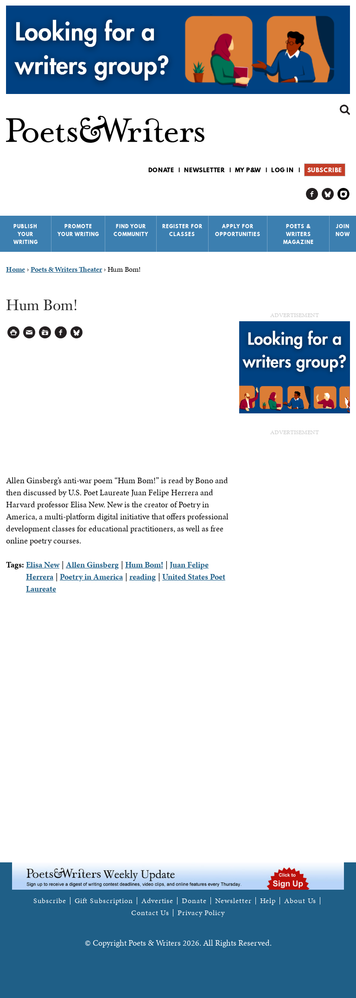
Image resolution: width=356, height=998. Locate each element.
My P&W (248, 170)
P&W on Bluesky (328, 194)
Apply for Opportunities (238, 230)
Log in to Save (45, 332)
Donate (161, 170)
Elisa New (42, 564)
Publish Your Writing (25, 234)
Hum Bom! (144, 564)
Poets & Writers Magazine (298, 234)
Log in (282, 170)
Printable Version (13, 332)
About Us (300, 900)
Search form (345, 110)
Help (268, 900)
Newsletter (204, 170)
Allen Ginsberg (92, 564)
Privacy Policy (201, 913)
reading (142, 576)
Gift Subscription (104, 900)
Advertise (157, 900)
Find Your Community (131, 230)
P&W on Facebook (312, 194)
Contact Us (150, 913)
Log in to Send (29, 332)
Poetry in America (91, 576)
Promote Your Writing (78, 230)
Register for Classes (182, 230)
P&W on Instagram (343, 194)
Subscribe (324, 170)
